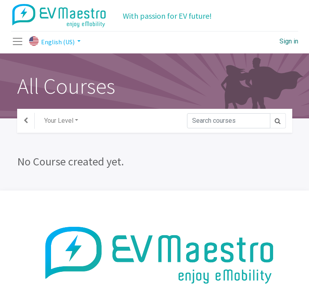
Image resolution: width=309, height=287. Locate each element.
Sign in (288, 41)
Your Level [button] (58, 120)
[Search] (228, 120)
